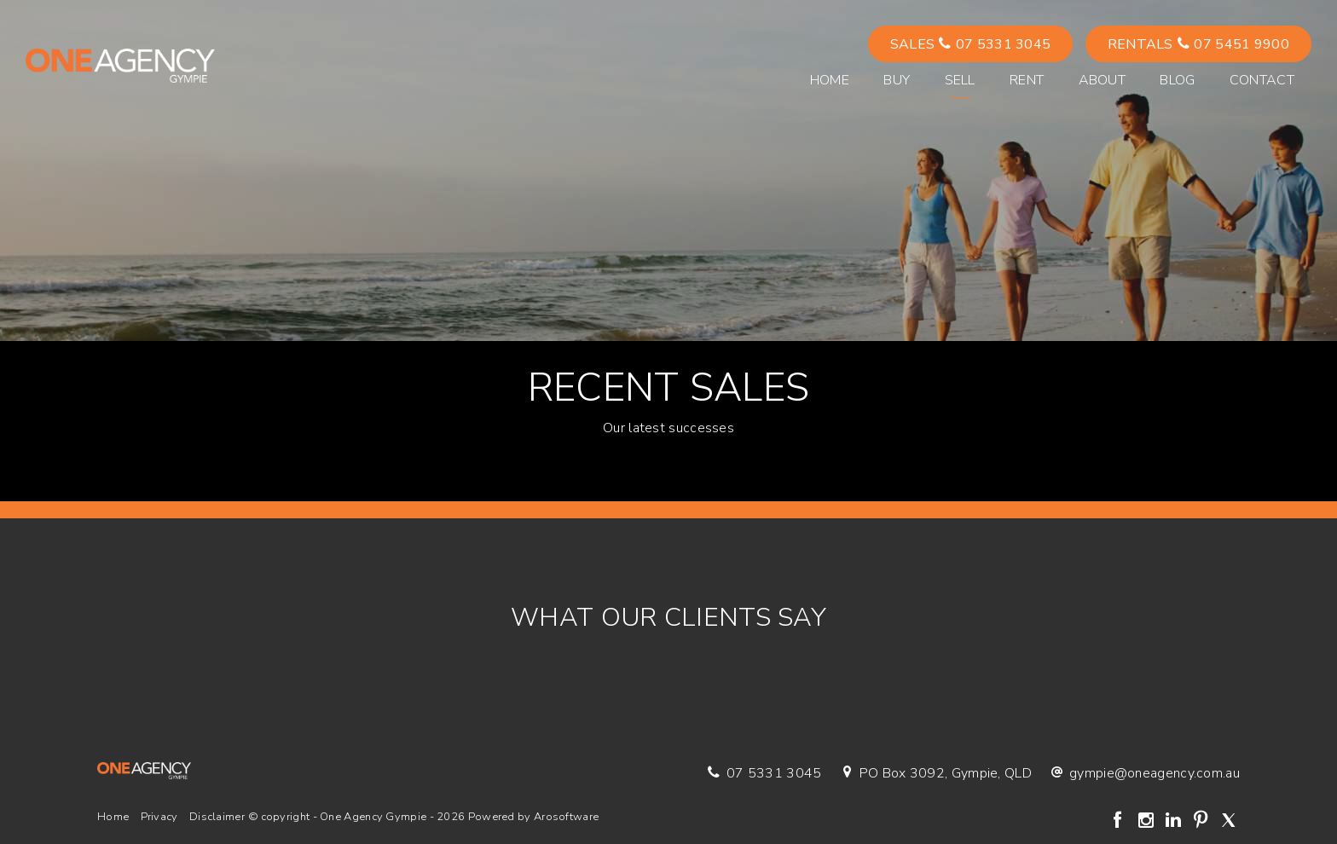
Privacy (159, 816)
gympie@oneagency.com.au (1154, 773)
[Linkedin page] (1175, 822)
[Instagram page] (1147, 822)
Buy (896, 80)
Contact (1262, 80)
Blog (1177, 80)
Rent (1027, 80)
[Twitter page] (1228, 822)
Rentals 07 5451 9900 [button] (1198, 44)
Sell (960, 80)
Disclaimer (217, 816)
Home (829, 80)
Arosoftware (566, 816)
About (1102, 80)
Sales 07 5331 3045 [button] (970, 44)
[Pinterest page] (1203, 822)
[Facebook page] (1120, 822)
